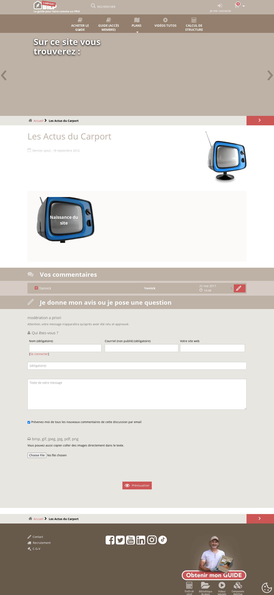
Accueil (38, 121)
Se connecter (39, 354)
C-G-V (33, 549)
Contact (35, 537)
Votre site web (190, 341)
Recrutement (39, 543)
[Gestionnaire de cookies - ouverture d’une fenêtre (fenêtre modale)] (267, 588)
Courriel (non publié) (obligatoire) (128, 341)
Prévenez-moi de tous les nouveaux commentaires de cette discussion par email (86, 422)
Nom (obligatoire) (41, 341)
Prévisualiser (141, 485)
